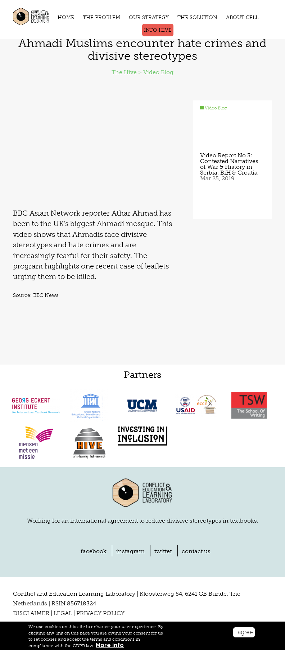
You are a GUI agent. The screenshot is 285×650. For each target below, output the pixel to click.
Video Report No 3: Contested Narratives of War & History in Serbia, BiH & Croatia (229, 165)
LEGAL (63, 613)
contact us (196, 552)
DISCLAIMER (31, 613)
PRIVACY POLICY (100, 613)
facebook (94, 552)
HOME (66, 17)
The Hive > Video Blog (142, 72)
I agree (244, 632)
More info (110, 645)
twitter (163, 552)
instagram (130, 552)
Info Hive (158, 30)
